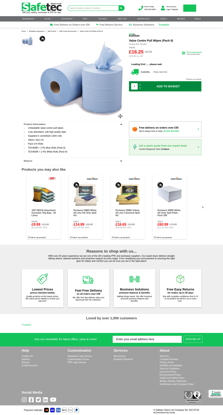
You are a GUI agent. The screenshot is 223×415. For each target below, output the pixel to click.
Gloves (102, 19)
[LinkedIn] (46, 400)
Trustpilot (164, 25)
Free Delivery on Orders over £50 (70, 25)
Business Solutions (141, 25)
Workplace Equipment (36, 31)
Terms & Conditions (169, 368)
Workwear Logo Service (80, 356)
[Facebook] (32, 400)
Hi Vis (47, 19)
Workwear (28, 19)
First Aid (121, 19)
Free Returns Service (109, 25)
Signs (163, 19)
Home (24, 31)
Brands (181, 19)
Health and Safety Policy (172, 378)
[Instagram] (25, 400)
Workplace (143, 19)
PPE (85, 19)
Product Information (73, 124)
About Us (164, 356)
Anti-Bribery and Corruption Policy (177, 384)
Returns (73, 161)
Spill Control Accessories (68, 31)
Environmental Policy (170, 375)
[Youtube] (54, 400)
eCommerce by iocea (164, 412)
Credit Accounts (30, 365)
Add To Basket (168, 86)
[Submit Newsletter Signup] (193, 339)
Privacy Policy (167, 362)
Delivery (26, 359)
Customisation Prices (78, 359)
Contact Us (27, 356)
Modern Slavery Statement (173, 381)
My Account (119, 356)
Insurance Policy (168, 371)
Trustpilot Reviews (169, 359)
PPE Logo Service (77, 362)
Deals (198, 19)
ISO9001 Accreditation (171, 365)
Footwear (66, 19)
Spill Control (52, 31)
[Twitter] (39, 400)
